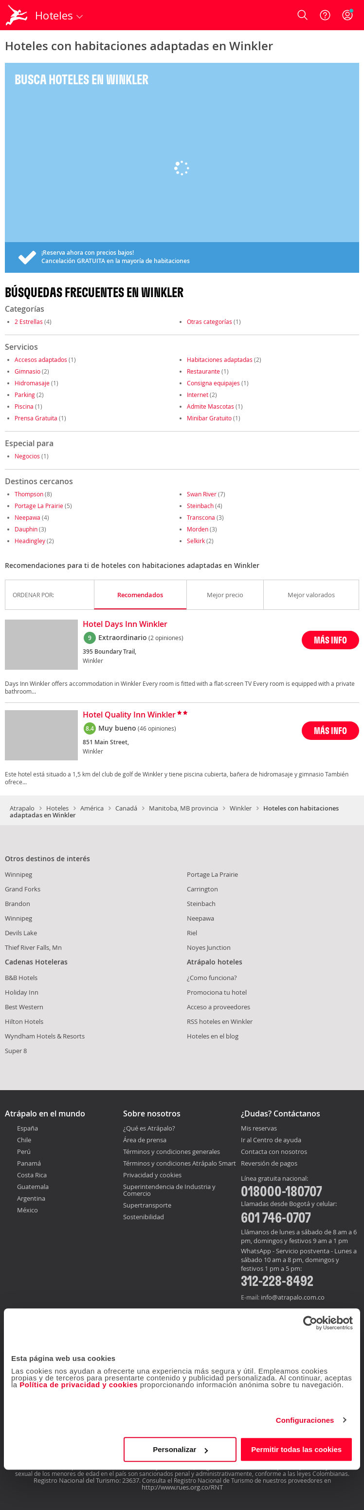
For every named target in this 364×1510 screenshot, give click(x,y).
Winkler (241, 808)
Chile (24, 1139)
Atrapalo (22, 808)
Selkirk (196, 541)
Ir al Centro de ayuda (271, 1140)
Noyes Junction (209, 947)
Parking (25, 394)
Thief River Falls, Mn (33, 947)
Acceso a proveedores (218, 1006)
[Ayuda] (325, 15)
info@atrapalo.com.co (293, 1297)
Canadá (126, 808)
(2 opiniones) (165, 638)
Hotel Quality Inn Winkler (129, 715)
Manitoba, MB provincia (183, 808)
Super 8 (16, 1050)
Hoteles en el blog (212, 1036)
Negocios (27, 456)
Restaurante (203, 371)
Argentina (31, 1198)
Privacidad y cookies (152, 1174)
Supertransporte (147, 1205)
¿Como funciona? (212, 977)
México (27, 1210)
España (27, 1128)
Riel (192, 932)
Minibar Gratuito (209, 418)
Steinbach (200, 506)
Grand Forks (22, 889)
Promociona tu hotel (217, 992)
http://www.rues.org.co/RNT (182, 1487)
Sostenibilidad (143, 1216)
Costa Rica (32, 1174)
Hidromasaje (32, 383)
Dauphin (26, 529)
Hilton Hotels (24, 1021)
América (92, 808)
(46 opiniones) (157, 728)
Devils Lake (21, 932)
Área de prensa (144, 1139)
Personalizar (180, 1449)
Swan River (202, 494)
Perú (24, 1151)
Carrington (202, 889)
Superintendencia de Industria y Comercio (169, 1190)
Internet (197, 394)
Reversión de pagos (269, 1164)
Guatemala (33, 1186)
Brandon (17, 903)
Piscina (24, 406)
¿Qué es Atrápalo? (149, 1128)
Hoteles (57, 808)
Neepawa (27, 517)
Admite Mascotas (210, 406)
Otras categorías (209, 321)
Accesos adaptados (41, 359)
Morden (197, 529)
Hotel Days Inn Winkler (125, 624)
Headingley (30, 541)
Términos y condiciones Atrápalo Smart (179, 1163)
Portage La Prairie (39, 506)
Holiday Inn (21, 992)
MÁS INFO (330, 640)
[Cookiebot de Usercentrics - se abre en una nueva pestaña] (310, 1323)
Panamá (29, 1163)
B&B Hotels (21, 977)
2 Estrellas (29, 321)
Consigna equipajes (213, 383)
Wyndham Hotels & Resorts (45, 1036)
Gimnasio (27, 371)
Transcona (201, 517)
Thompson (29, 494)
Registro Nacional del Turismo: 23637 (86, 1480)
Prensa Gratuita (36, 418)
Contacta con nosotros (274, 1152)
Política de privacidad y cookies (78, 1384)
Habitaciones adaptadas (220, 359)
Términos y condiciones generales (171, 1151)
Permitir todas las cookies (296, 1449)
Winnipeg (18, 874)
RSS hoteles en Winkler (220, 1021)
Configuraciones (305, 1420)
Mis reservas (259, 1128)
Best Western (24, 1006)
